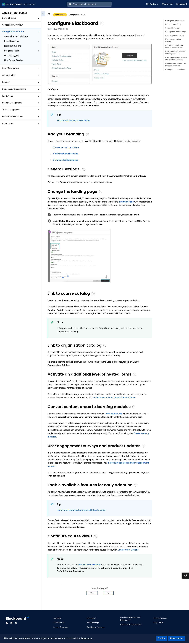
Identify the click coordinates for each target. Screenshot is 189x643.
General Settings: (172, 28)
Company (57, 618)
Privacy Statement (60, 627)
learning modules (113, 413)
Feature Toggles (11, 55)
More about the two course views (73, 120)
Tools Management (20, 109)
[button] (38, 18)
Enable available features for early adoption (175, 64)
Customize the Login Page (16, 36)
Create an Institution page (65, 160)
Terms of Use (58, 623)
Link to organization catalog (173, 40)
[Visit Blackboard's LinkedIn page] (11, 623)
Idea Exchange (93, 623)
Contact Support (160, 618)
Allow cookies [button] (176, 638)
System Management (20, 103)
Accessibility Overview (12, 25)
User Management (20, 68)
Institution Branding (12, 46)
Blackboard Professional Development (130, 619)
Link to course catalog (174, 35)
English (154, 4)
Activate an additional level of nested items (114, 397)
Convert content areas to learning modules (175, 52)
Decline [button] (161, 638)
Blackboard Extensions (20, 116)
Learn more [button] (86, 638)
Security (20, 82)
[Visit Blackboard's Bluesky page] (7, 623)
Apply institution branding (65, 153)
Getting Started (20, 18)
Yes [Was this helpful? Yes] (92, 593)
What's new (167, 4)
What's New (20, 123)
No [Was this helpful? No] (108, 593)
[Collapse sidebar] (43, 13)
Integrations (20, 96)
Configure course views (175, 69)
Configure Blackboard (20, 31)
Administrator (60, 15)
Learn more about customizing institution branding (81, 510)
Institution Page (126, 201)
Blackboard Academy (95, 627)
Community (91, 618)
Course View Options (127, 549)
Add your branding (173, 24)
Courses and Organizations (20, 89)
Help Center (158, 623)
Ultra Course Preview (13, 60)
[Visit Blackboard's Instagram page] (15, 623)
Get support (181, 4)
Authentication (20, 75)
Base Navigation (21, 41)
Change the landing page (175, 32)
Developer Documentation (130, 624)
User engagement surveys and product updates (176, 58)
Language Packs (21, 51)
